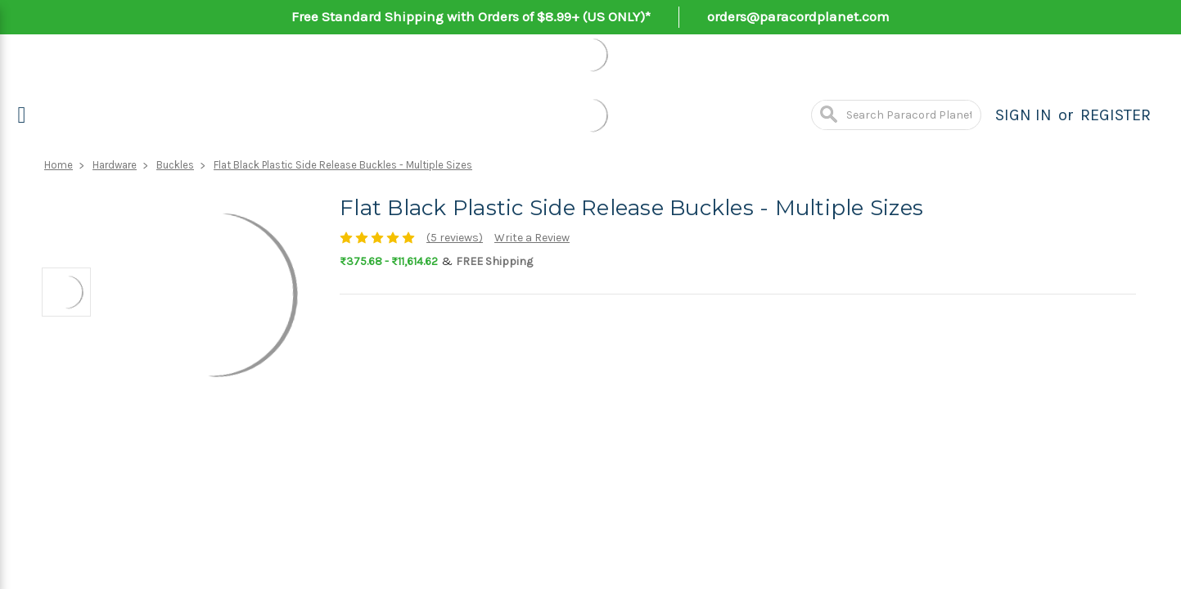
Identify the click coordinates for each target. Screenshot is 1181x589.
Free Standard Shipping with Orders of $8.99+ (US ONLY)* (471, 16)
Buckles (175, 165)
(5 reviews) (454, 238)
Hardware (114, 165)
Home (58, 165)
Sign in (1023, 115)
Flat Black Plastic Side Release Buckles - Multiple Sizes (343, 165)
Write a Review (532, 238)
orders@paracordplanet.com (798, 16)
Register (1115, 115)
